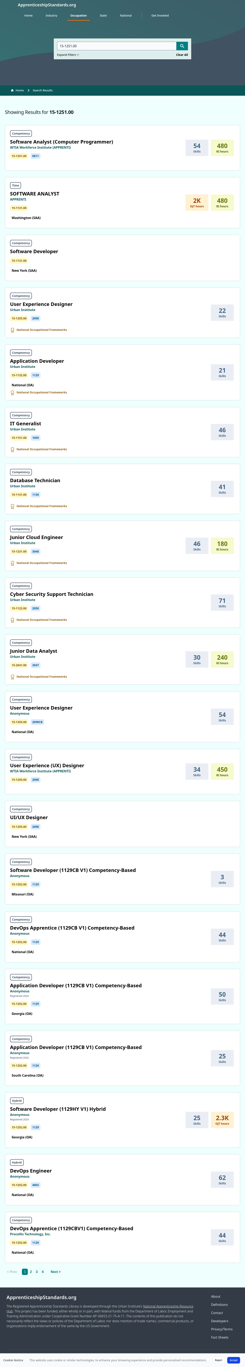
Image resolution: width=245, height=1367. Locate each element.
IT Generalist (25, 423)
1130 (35, 494)
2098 (35, 318)
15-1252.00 (19, 884)
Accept (234, 1360)
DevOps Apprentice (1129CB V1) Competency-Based (72, 927)
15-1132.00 (19, 375)
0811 (35, 156)
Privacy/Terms (222, 1329)
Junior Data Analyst (33, 650)
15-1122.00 (19, 608)
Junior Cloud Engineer (36, 537)
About (215, 1296)
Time (15, 185)
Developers (219, 1321)
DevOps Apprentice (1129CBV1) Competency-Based (71, 1228)
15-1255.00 (19, 318)
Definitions (219, 1304)
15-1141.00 (19, 494)
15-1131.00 (19, 208)
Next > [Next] (56, 1272)
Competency (21, 133)
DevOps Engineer (31, 1170)
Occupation (78, 15)
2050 (35, 608)
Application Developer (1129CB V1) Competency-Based (76, 985)
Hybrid (17, 1101)
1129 (35, 375)
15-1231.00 (19, 551)
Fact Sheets (219, 1337)
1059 (35, 438)
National (125, 15)
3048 (35, 551)
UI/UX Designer (29, 817)
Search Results (43, 90)
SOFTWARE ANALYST (34, 193)
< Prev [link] (12, 1272)
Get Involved (160, 15)
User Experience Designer (41, 304)
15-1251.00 (19, 156)
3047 (35, 665)
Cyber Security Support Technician (51, 594)
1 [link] (25, 1272)
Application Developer (37, 360)
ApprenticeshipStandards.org (41, 1297)
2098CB (37, 722)
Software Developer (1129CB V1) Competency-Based (73, 870)
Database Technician (35, 480)
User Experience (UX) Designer (47, 765)
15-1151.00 (19, 438)
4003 (35, 1185)
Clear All (182, 55)
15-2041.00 (19, 665)
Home (28, 15)
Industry (51, 15)
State (103, 15)
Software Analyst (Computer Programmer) (61, 141)
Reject (218, 1360)
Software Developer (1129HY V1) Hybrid (58, 1108)
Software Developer (34, 251)
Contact (217, 1313)
